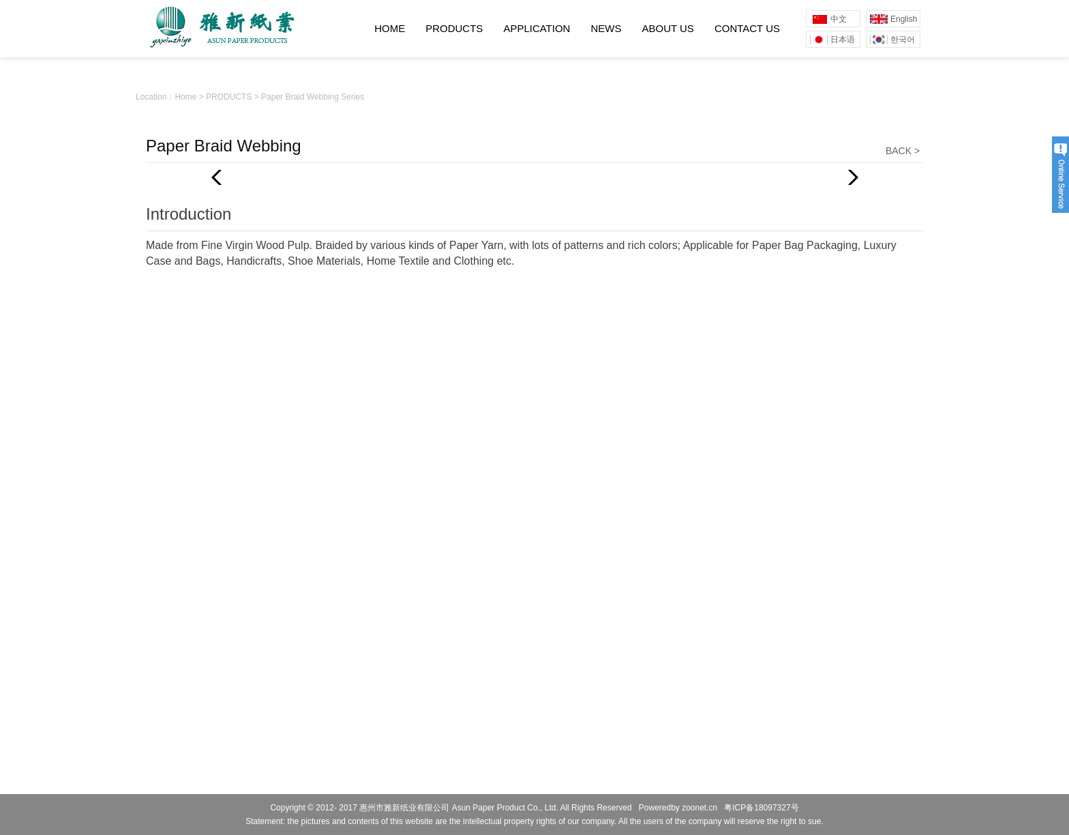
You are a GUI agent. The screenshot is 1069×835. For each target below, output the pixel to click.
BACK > (903, 150)
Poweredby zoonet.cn (678, 807)
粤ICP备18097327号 (761, 807)
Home (185, 97)
